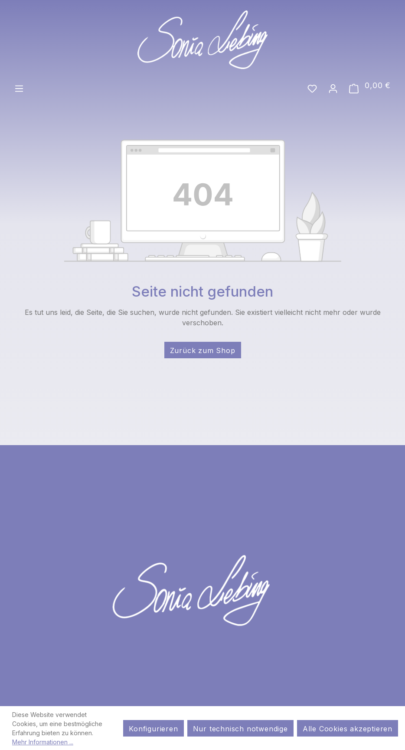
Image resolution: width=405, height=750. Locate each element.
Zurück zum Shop (202, 350)
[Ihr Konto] (333, 87)
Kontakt (313, 703)
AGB (136, 703)
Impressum (96, 703)
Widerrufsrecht (252, 703)
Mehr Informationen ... (42, 742)
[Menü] (19, 87)
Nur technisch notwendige (240, 728)
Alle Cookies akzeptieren (347, 728)
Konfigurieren (153, 728)
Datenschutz (181, 703)
